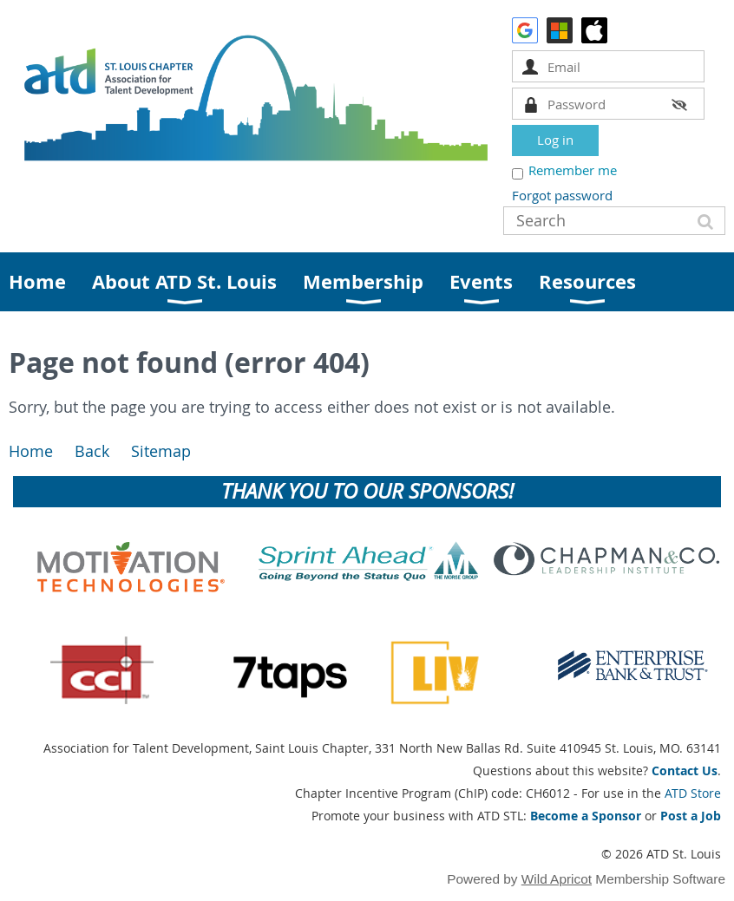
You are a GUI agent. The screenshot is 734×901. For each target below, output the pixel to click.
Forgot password (562, 195)
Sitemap (161, 451)
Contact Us (685, 770)
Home (31, 451)
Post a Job (690, 815)
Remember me (572, 170)
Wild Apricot (556, 879)
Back (92, 451)
